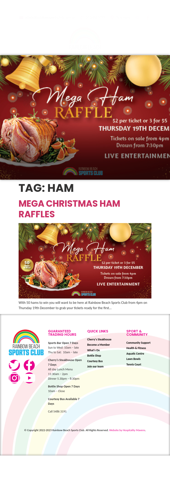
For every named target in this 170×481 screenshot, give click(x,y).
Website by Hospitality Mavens (127, 455)
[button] (87, 66)
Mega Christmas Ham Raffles (69, 234)
